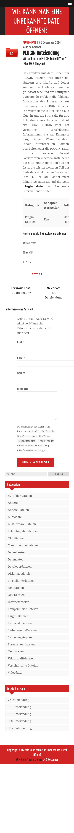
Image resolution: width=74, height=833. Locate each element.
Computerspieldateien (23, 545)
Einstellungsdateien (21, 581)
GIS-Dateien (16, 595)
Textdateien (16, 651)
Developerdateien (20, 566)
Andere (13, 503)
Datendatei (15, 559)
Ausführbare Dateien (22, 524)
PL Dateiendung (20, 290)
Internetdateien (18, 602)
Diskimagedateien (20, 573)
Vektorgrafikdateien (21, 658)
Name (20, 342)
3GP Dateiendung (19, 707)
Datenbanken (17, 552)
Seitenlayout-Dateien (22, 630)
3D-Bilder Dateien (20, 496)
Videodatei (15, 672)
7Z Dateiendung (18, 700)
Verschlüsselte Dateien (23, 665)
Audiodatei (15, 517)
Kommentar (22, 389)
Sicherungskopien (20, 637)
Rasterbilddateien (20, 623)
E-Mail (21, 358)
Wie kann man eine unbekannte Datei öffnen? (37, 21)
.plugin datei (33, 186)
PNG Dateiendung (53, 292)
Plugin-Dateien (31, 42)
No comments (33, 47)
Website (21, 373)
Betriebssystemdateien (23, 531)
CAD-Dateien (16, 538)
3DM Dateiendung (20, 728)
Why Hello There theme (29, 759)
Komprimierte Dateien (23, 609)
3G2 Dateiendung (19, 714)
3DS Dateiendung (19, 721)
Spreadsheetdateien (21, 644)
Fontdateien (16, 588)
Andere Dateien (18, 510)
